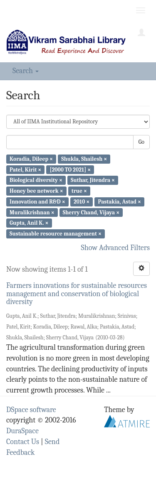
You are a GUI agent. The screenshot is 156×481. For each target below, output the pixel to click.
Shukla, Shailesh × (84, 159)
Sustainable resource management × (56, 234)
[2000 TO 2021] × (70, 169)
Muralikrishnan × (32, 212)
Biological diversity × (36, 180)
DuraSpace (22, 431)
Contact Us (22, 441)
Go (141, 141)
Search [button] (25, 70)
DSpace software (31, 409)
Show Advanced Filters (115, 247)
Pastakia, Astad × (119, 202)
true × (79, 191)
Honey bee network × (36, 191)
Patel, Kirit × (25, 169)
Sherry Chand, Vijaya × (91, 212)
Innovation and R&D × (37, 202)
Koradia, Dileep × (31, 159)
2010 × (81, 202)
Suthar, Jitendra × (93, 180)
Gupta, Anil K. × (29, 223)
